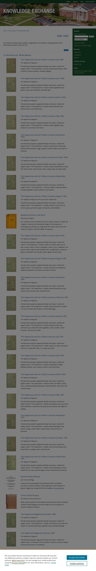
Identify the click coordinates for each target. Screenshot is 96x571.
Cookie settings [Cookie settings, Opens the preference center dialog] (77, 563)
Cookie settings (18, 563)
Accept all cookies (77, 557)
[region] (48, 560)
